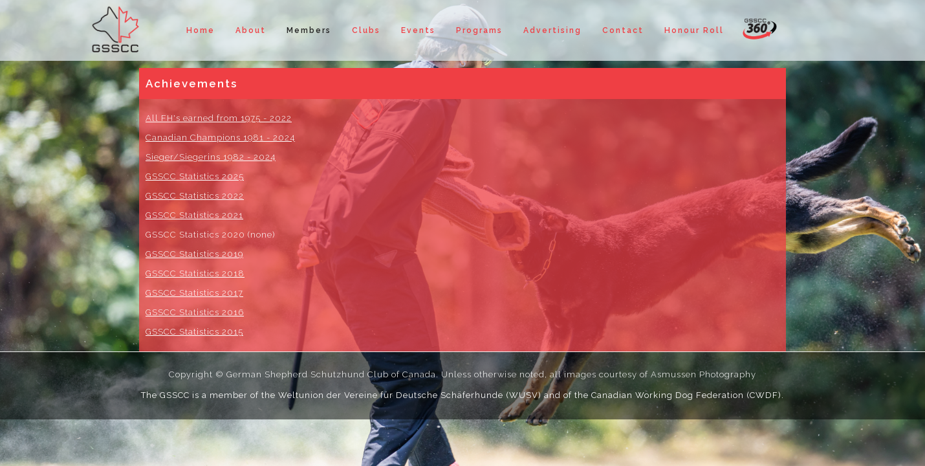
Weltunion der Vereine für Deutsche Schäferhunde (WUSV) (409, 395)
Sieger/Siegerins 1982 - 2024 (211, 157)
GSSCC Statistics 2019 (194, 254)
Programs (479, 30)
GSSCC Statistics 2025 (195, 176)
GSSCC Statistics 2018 (195, 273)
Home (200, 30)
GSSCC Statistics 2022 (195, 196)
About (250, 30)
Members (309, 30)
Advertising (552, 30)
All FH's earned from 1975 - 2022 (219, 118)
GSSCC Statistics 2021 (194, 215)
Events (418, 30)
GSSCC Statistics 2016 (195, 312)
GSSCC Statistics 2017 (194, 293)
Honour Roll (694, 30)
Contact (623, 30)
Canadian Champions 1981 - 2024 (220, 137)
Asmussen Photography (703, 374)
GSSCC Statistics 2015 (194, 332)
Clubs (366, 30)
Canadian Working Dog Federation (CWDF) (686, 395)
